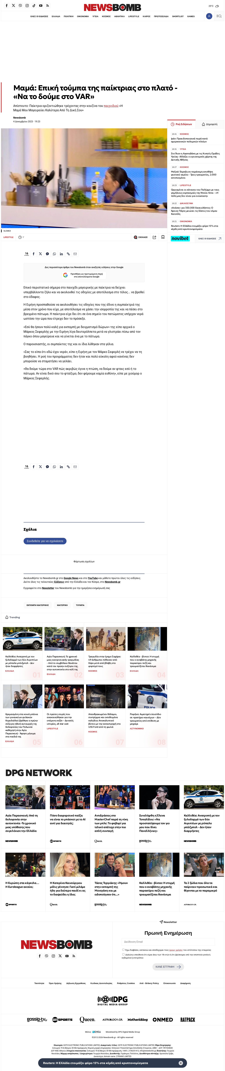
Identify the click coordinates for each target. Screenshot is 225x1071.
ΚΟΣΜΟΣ (106, 16)
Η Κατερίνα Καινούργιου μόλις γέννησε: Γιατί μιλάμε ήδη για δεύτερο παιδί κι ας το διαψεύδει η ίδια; (67, 888)
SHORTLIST (178, 16)
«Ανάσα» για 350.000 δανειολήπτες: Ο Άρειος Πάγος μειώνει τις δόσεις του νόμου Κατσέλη (194, 210)
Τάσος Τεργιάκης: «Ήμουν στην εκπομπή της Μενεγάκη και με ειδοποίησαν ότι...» (111, 888)
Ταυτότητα (39, 983)
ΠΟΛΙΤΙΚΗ (69, 16)
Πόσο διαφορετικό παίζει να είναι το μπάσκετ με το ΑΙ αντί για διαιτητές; (68, 819)
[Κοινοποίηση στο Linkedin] (61, 254)
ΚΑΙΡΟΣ (146, 16)
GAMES (191, 16)
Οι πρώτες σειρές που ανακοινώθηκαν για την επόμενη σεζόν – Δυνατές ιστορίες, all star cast (60, 719)
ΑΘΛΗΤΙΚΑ (119, 16)
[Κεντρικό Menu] (219, 16)
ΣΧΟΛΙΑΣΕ (140, 237)
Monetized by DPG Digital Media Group (123, 1032)
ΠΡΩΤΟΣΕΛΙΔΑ (161, 16)
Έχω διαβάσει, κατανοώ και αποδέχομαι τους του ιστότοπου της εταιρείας (168, 950)
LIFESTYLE (133, 16)
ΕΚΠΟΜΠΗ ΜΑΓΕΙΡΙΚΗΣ (38, 605)
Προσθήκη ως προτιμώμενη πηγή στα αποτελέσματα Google (83, 275)
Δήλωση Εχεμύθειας (76, 983)
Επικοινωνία (170, 983)
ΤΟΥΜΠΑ (80, 605)
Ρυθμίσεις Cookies (126, 983)
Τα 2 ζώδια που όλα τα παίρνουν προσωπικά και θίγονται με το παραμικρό (200, 886)
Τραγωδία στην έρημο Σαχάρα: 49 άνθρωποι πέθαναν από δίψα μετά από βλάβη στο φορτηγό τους (104, 661)
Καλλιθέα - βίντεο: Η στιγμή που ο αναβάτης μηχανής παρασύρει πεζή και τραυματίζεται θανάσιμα (144, 661)
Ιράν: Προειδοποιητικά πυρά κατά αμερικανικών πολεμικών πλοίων (189, 140)
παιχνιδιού (111, 106)
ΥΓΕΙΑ (95, 16)
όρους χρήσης (176, 950)
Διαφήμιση (185, 983)
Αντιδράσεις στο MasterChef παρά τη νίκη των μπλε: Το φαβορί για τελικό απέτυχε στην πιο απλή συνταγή (111, 823)
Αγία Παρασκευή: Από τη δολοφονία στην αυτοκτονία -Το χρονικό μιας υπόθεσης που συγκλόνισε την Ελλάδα (21, 823)
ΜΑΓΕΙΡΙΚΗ (62, 605)
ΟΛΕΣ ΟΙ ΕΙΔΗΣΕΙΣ (39, 16)
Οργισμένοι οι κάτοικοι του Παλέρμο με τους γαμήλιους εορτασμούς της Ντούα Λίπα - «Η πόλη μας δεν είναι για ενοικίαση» (195, 192)
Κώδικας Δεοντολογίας (101, 983)
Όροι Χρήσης (55, 983)
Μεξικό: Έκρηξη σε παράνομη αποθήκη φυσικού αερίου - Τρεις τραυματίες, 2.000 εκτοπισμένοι (193, 174)
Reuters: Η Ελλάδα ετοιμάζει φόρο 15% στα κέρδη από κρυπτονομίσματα (194, 227)
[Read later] (163, 237)
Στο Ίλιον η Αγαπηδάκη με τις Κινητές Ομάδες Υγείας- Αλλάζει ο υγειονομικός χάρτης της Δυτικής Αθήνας (195, 156)
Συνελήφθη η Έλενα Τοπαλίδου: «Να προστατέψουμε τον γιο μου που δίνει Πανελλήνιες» (154, 823)
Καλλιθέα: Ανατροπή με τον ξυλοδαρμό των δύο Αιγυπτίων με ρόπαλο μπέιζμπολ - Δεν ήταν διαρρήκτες (21, 661)
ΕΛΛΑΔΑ (56, 16)
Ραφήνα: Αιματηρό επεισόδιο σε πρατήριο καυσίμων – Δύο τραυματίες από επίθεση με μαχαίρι (145, 719)
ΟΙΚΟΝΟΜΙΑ (83, 16)
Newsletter (48, 588)
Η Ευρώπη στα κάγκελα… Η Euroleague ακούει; (22, 885)
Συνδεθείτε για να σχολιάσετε (45, 541)
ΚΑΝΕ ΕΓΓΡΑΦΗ (168, 967)
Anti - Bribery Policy (149, 983)
